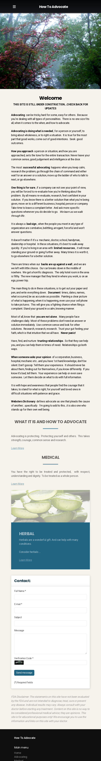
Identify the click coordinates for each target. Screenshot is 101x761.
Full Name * (20, 591)
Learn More (17, 449)
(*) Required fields (23, 682)
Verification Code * (23, 658)
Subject (18, 617)
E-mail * (18, 604)
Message (19, 630)
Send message (24, 672)
